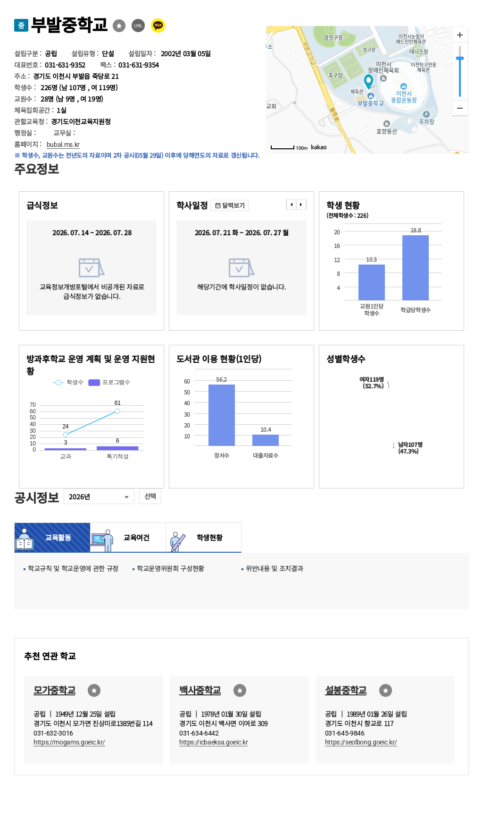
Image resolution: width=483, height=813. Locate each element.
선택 (150, 496)
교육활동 (58, 537)
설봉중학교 (345, 690)
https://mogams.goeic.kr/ (69, 742)
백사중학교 (200, 690)
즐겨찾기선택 (119, 26)
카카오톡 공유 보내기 (158, 25)
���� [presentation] (291, 204)
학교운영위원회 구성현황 (170, 568)
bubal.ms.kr (63, 144)
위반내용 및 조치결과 (274, 568)
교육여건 (134, 537)
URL (138, 25)
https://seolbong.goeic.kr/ (361, 742)
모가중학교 (54, 690)
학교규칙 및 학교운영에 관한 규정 (73, 568)
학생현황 (210, 537)
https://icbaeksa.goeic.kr (213, 742)
